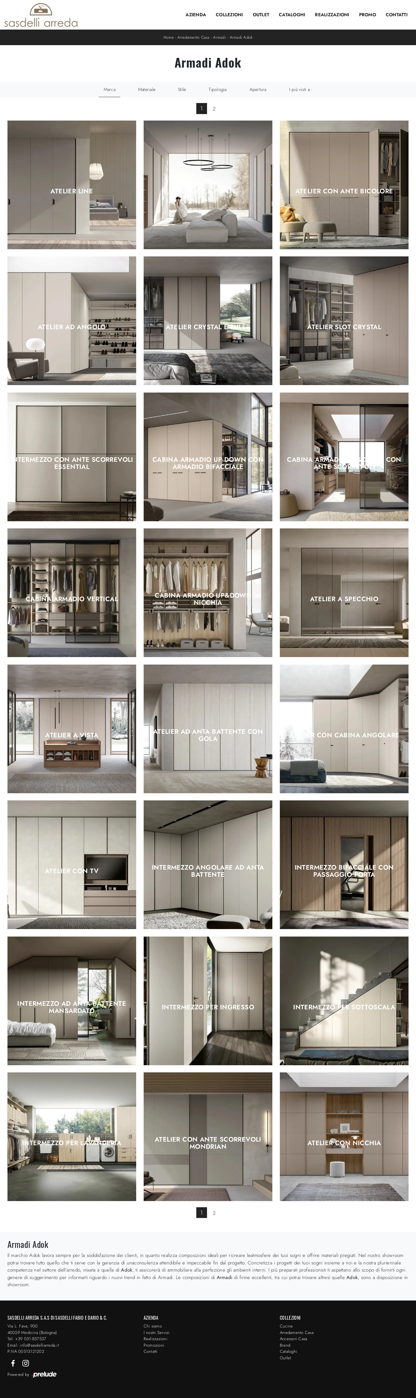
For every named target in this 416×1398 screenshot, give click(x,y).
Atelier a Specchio (344, 599)
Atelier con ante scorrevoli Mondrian (208, 1143)
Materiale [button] (146, 89)
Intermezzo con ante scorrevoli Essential (71, 463)
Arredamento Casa (193, 37)
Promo (367, 14)
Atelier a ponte (207, 191)
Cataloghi (292, 14)
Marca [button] (109, 89)
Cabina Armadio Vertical (72, 599)
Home (168, 37)
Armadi (219, 37)
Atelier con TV (72, 871)
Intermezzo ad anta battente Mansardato (71, 1007)
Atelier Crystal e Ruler (208, 327)
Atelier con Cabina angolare (344, 735)
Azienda (196, 14)
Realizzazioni (332, 14)
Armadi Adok (241, 37)
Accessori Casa (293, 1339)
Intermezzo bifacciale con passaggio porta (344, 871)
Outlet (261, 14)
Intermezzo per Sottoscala (344, 1007)
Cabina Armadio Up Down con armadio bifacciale (208, 463)
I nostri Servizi (157, 1332)
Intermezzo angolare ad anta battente (208, 871)
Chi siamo (153, 1326)
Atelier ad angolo (72, 327)
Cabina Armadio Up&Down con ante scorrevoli (344, 463)
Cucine (286, 1326)
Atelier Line (71, 191)
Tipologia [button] (218, 89)
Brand (285, 1345)
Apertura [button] (258, 89)
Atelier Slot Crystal (344, 327)
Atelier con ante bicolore (344, 191)
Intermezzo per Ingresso (208, 1007)
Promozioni (154, 1345)
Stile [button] (182, 89)
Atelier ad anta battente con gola (208, 735)
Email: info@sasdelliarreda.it (33, 1345)
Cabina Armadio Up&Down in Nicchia (208, 599)
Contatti (397, 14)
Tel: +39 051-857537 (26, 1339)
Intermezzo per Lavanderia (72, 1143)
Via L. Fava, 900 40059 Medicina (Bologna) (32, 1329)
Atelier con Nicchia (344, 1143)
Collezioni (229, 14)
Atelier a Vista (71, 735)
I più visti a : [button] (301, 89)
